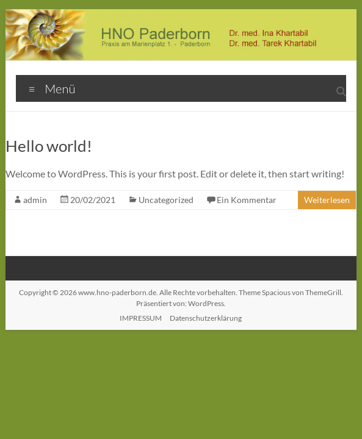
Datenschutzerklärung (206, 318)
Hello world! (48, 145)
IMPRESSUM (141, 318)
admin (35, 200)
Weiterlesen (327, 200)
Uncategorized (166, 200)
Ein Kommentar (247, 200)
